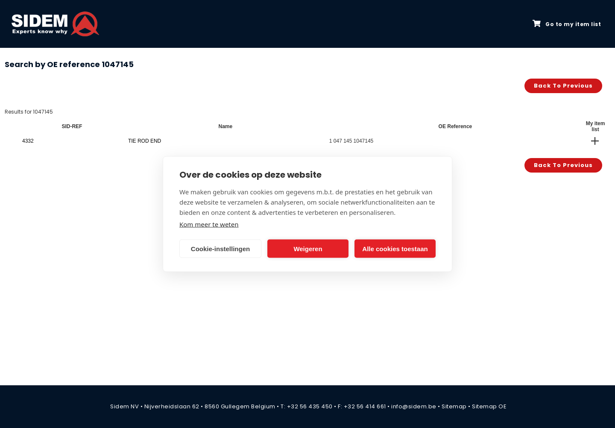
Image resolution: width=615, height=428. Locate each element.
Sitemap (454, 406)
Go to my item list (567, 24)
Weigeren (307, 248)
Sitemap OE (489, 406)
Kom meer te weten (209, 224)
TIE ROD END (144, 141)
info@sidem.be (413, 406)
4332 (28, 141)
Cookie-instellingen (220, 248)
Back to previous (563, 86)
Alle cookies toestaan (395, 248)
